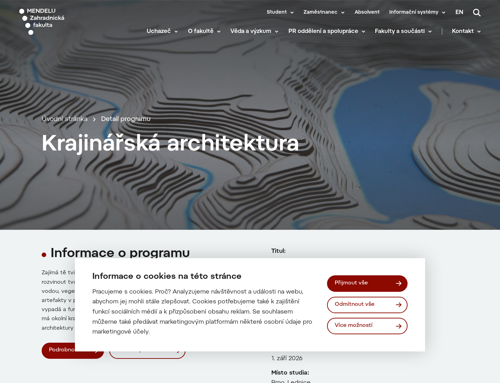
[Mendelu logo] (59, 22)
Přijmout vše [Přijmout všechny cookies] (351, 283)
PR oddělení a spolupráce (323, 31)
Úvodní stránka (65, 119)
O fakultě (201, 31)
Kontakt (463, 31)
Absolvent (367, 12)
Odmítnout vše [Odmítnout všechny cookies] (355, 304)
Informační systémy (413, 12)
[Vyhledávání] (477, 12)
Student (277, 12)
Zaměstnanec (321, 12)
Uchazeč (159, 31)
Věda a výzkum (250, 31)
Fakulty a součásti (400, 31)
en (459, 12)
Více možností (354, 325)
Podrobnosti (65, 350)
